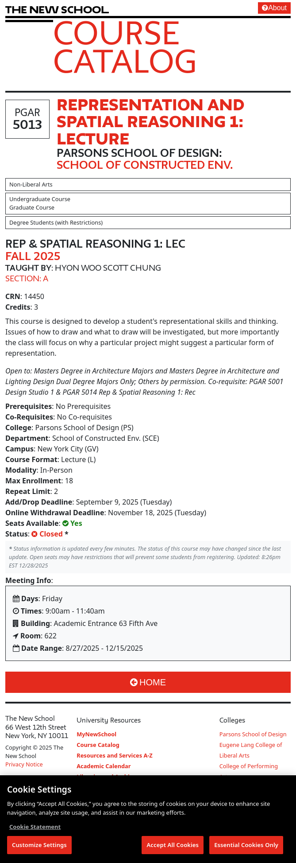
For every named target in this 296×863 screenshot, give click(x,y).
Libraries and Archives (108, 777)
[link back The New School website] (57, 9)
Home (148, 682)
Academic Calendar (104, 766)
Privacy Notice (24, 764)
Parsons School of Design (253, 734)
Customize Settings (39, 848)
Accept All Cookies (172, 848)
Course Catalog (125, 46)
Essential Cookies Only (246, 848)
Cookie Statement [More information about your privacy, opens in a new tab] (35, 830)
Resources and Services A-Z (115, 755)
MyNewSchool (96, 734)
